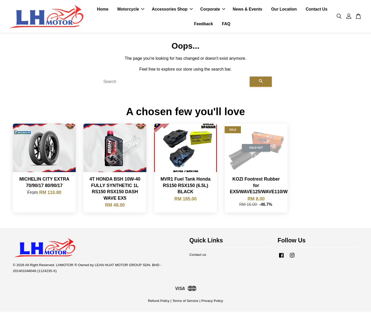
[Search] (174, 83)
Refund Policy (159, 302)
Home (102, 10)
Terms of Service (185, 302)
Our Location (284, 10)
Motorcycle (130, 10)
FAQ (226, 24)
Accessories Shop (172, 10)
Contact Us (316, 10)
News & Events (247, 10)
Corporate (212, 10)
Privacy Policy (212, 302)
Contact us (197, 256)
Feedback (203, 24)
